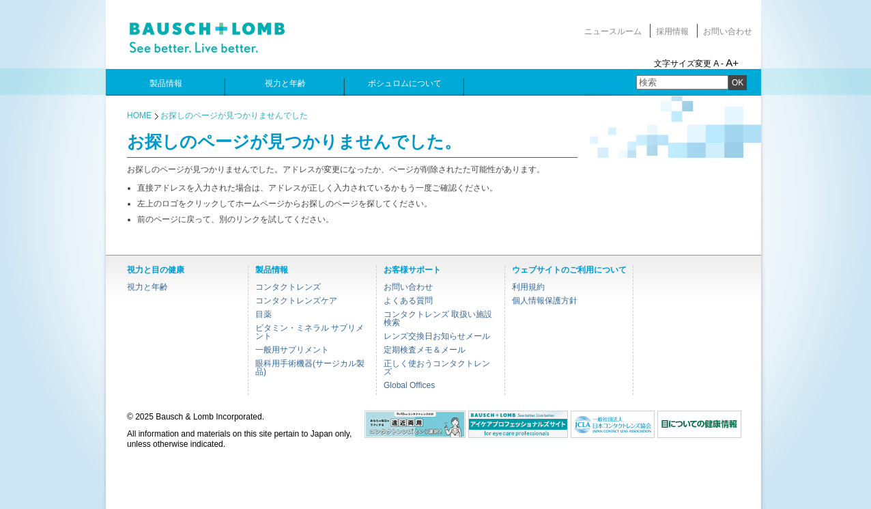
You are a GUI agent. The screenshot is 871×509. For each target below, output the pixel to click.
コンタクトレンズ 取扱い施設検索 (438, 318)
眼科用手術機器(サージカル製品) (310, 367)
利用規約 (528, 287)
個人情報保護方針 (544, 300)
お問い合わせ (727, 31)
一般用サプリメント (292, 350)
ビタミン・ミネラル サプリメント (309, 332)
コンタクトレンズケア (296, 300)
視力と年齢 (147, 287)
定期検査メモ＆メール (425, 350)
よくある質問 (408, 300)
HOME (139, 115)
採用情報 (672, 31)
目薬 (263, 314)
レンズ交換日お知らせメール (437, 336)
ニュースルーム (613, 31)
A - (718, 63)
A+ (732, 62)
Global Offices (409, 385)
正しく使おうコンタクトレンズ (437, 367)
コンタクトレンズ (288, 287)
